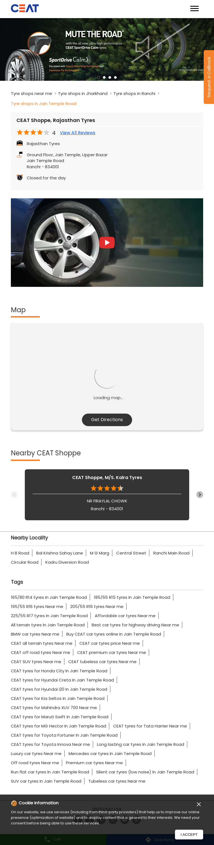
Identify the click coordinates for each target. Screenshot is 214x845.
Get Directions (107, 419)
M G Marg (99, 553)
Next (199, 494)
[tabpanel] (107, 49)
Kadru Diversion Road (67, 562)
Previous (14, 494)
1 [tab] (98, 77)
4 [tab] (115, 77)
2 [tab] (104, 77)
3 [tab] (109, 77)
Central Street (131, 553)
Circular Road (24, 562)
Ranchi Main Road (171, 553)
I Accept (189, 834)
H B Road (20, 553)
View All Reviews (77, 133)
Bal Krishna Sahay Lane (59, 553)
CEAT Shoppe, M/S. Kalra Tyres (107, 477)
